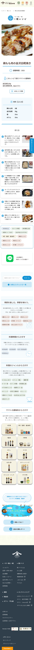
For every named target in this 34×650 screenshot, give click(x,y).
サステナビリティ (8, 617)
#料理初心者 (26, 228)
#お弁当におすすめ (21, 232)
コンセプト (6, 567)
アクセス (19, 583)
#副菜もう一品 (18, 387)
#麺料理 (25, 380)
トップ (2, 10)
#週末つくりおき (8, 232)
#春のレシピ (22, 236)
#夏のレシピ (6, 240)
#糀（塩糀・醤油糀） (9, 236)
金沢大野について (8, 580)
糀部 (5, 592)
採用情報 (5, 586)
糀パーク (21, 563)
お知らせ (5, 611)
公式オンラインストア (23, 596)
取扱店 (6, 596)
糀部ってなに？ (17, 522)
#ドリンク (5, 391)
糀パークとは (21, 567)
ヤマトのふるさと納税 (23, 605)
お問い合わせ (7, 637)
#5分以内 (5, 349)
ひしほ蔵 (19, 570)
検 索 (27, 278)
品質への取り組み (8, 570)
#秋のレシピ (16, 240)
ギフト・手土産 (9, 601)
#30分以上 (6, 228)
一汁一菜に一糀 (9, 563)
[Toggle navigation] (31, 3)
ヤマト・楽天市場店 (23, 599)
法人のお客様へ (7, 583)
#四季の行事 (5, 324)
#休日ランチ (5, 399)
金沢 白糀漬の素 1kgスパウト (11, 86)
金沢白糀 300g (7, 83)
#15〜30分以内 (22, 349)
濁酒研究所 (20, 576)
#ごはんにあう (6, 380)
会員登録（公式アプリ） (10, 621)
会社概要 (5, 573)
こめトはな (20, 580)
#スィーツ (23, 391)
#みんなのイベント (16, 324)
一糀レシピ (8, 10)
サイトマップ (7, 640)
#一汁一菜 (5, 384)
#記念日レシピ (27, 321)
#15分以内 (13, 349)
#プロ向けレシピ (7, 387)
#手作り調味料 (14, 391)
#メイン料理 (15, 228)
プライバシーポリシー (9, 643)
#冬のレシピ (6, 245)
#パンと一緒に (17, 380)
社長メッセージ (7, 576)
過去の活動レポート (17, 529)
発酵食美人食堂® (22, 573)
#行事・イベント (18, 245)
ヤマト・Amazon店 (22, 602)
